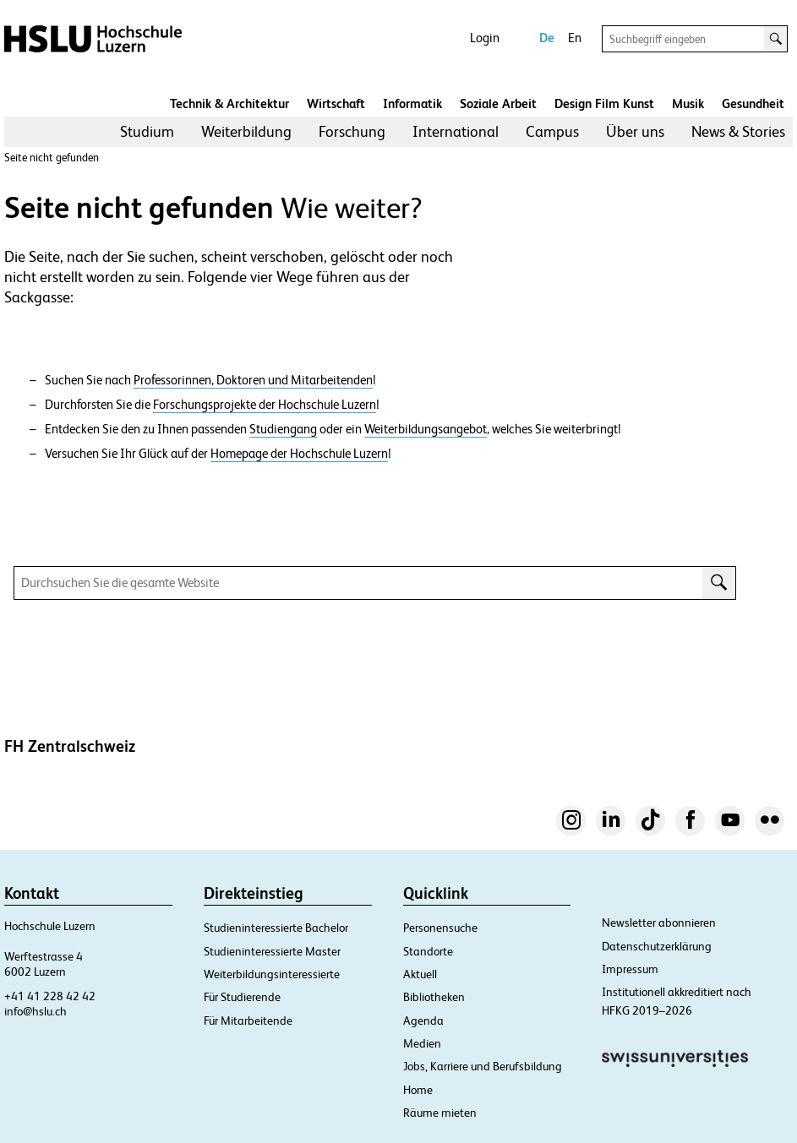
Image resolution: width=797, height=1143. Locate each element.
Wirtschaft (336, 103)
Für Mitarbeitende (248, 1020)
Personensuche (440, 927)
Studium (147, 131)
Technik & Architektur (229, 103)
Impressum (630, 969)
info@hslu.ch (35, 1011)
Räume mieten (440, 1112)
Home (418, 1090)
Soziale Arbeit (498, 103)
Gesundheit (753, 103)
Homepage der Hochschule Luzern (299, 453)
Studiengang (283, 429)
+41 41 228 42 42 (50, 996)
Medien (422, 1043)
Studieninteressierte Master (272, 951)
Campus (552, 131)
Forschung (352, 131)
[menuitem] (147, 132)
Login (484, 37)
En (574, 37)
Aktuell (420, 974)
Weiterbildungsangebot (425, 429)
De (546, 37)
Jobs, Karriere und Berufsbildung (482, 1066)
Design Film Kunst (604, 103)
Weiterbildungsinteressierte (272, 974)
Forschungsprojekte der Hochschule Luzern (264, 404)
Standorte (428, 951)
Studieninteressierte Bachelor (276, 927)
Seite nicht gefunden (51, 157)
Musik (688, 103)
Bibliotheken (434, 997)
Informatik (412, 103)
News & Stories (738, 131)
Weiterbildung (246, 131)
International (455, 131)
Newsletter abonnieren (659, 922)
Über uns (635, 131)
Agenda (423, 1020)
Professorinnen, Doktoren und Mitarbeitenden (253, 380)
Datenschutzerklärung (657, 946)
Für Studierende (242, 997)
